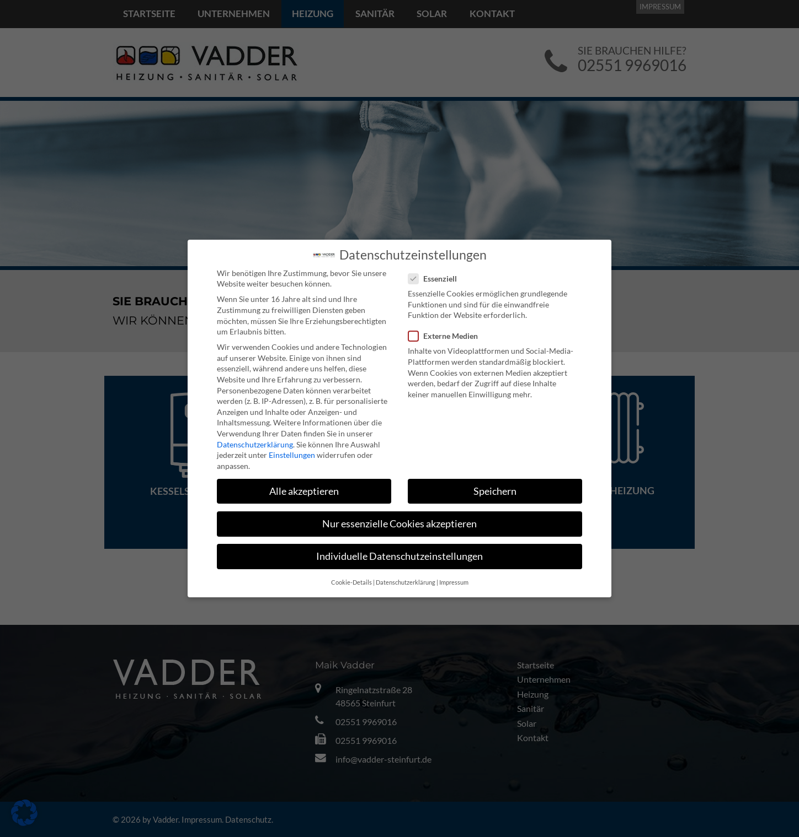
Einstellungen (292, 455)
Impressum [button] (453, 582)
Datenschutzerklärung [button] (405, 582)
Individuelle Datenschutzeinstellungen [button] (399, 556)
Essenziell (436, 278)
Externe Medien (446, 336)
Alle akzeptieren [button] (304, 491)
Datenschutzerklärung (255, 444)
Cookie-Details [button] (351, 582)
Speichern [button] (494, 491)
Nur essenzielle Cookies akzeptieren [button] (399, 524)
